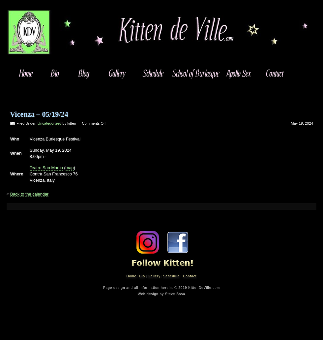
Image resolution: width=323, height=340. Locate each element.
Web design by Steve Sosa (161, 294)
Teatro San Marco (46, 167)
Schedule (171, 276)
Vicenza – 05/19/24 (39, 114)
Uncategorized (49, 123)
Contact (189, 276)
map (70, 167)
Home (131, 276)
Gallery (154, 276)
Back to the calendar (29, 194)
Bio (142, 276)
